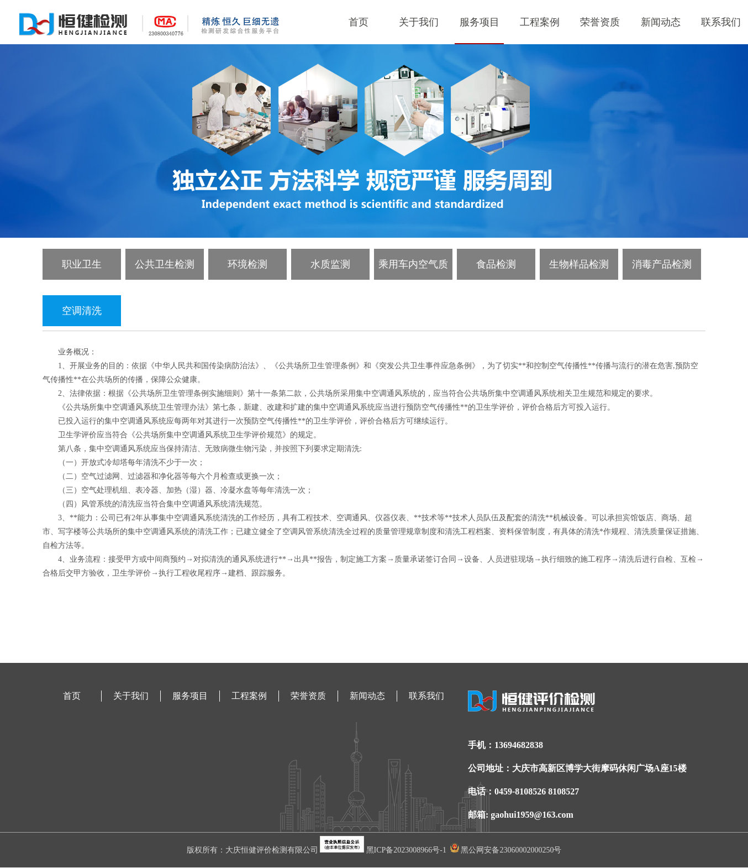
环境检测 (247, 264)
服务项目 (479, 22)
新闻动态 (661, 22)
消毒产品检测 (662, 264)
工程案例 (540, 22)
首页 (358, 22)
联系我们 (721, 22)
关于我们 (419, 22)
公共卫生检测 (164, 264)
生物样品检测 (579, 264)
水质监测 (330, 264)
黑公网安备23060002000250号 (506, 850)
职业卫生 (82, 264)
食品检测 (496, 264)
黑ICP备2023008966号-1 (407, 850)
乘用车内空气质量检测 (413, 269)
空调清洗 (82, 310)
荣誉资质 (600, 22)
